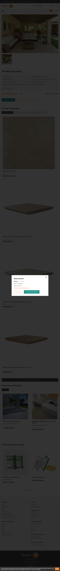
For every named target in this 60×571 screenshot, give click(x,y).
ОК (57, 569)
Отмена (18, 292)
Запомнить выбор (31, 292)
